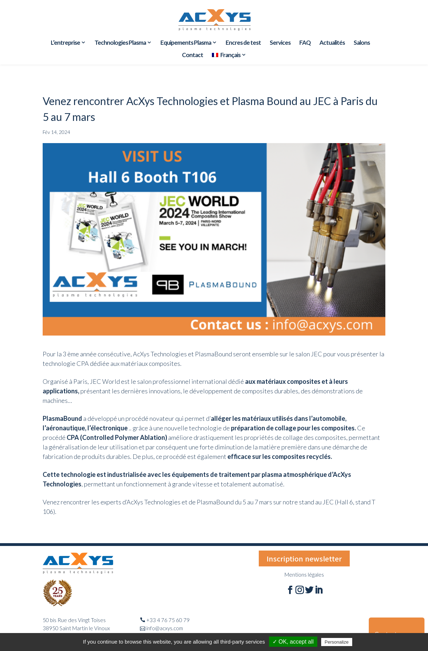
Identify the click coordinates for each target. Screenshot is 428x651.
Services (280, 43)
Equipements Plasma (185, 43)
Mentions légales (304, 574)
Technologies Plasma (120, 43)
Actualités (332, 43)
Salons (362, 43)
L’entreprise (65, 43)
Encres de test (243, 43)
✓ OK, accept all (293, 642)
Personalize (337, 642)
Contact (192, 56)
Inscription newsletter (304, 558)
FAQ (305, 43)
